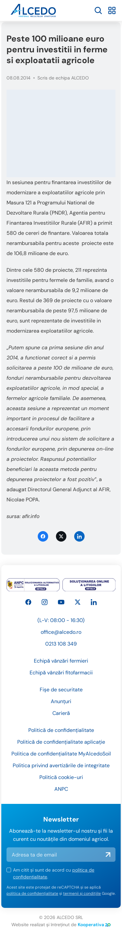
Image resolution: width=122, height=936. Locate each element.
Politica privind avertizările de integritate (61, 765)
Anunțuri (61, 701)
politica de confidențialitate (32, 893)
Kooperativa (94, 924)
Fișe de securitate (61, 689)
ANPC (61, 789)
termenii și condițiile (82, 893)
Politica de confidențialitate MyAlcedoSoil (61, 753)
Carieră (61, 713)
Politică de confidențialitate (61, 730)
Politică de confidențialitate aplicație (61, 741)
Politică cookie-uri (61, 777)
